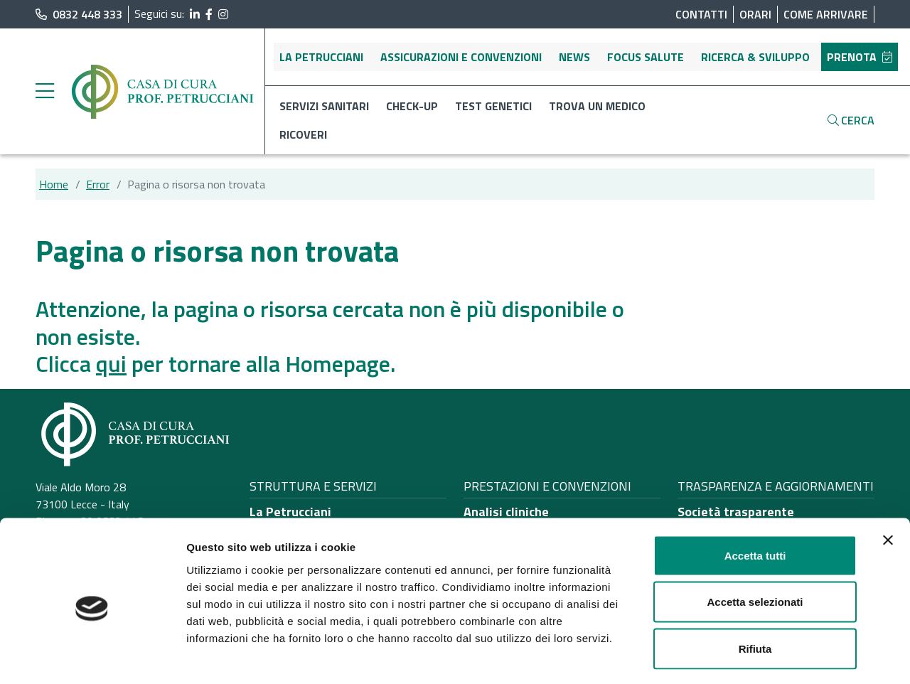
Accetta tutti (755, 497)
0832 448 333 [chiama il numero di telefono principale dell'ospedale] (79, 14)
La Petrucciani (321, 56)
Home (53, 184)
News (574, 56)
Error (97, 184)
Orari (755, 14)
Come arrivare (825, 14)
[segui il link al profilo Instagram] (223, 14)
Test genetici (493, 105)
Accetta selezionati (755, 544)
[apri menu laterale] (45, 94)
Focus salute (645, 56)
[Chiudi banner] (888, 482)
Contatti (701, 14)
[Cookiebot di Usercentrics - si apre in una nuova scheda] (92, 656)
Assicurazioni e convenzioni (461, 56)
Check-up (412, 105)
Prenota (859, 56)
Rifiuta (755, 590)
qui (111, 363)
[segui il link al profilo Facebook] (209, 14)
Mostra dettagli (748, 656)
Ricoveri (303, 134)
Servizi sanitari (324, 105)
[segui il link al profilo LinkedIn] (195, 14)
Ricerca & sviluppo (755, 56)
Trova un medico (597, 105)
